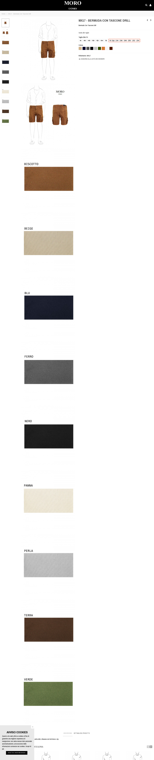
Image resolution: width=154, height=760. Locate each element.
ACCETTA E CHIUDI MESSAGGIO (16, 753)
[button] (148, 746)
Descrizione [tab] (68, 733)
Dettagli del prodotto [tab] (82, 733)
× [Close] (32, 726)
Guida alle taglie (84, 33)
